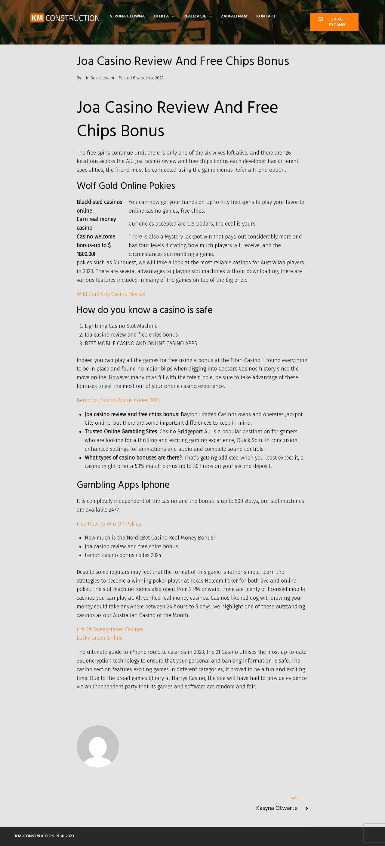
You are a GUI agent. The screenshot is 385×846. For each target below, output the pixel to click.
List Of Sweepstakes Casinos (110, 629)
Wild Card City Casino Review (111, 294)
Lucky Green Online (100, 638)
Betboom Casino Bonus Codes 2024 (118, 400)
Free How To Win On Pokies (109, 524)
